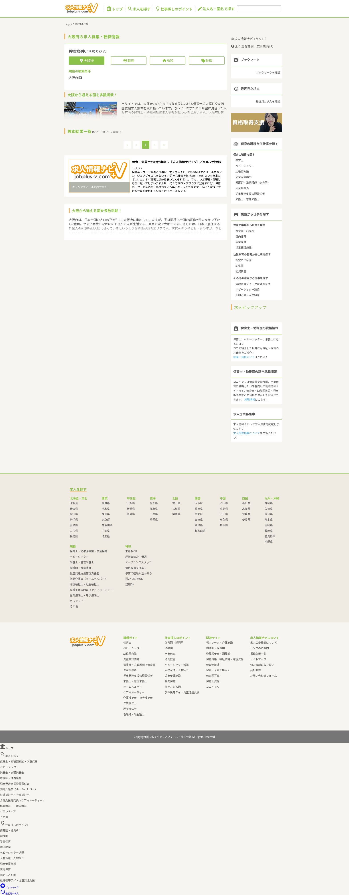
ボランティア (78, 601)
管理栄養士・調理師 (218, 653)
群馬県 (106, 514)
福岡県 (269, 503)
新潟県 (131, 508)
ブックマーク (9, 887)
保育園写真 (212, 675)
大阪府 (199, 503)
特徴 (206, 60)
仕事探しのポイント (174, 9)
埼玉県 (106, 536)
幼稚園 (239, 265)
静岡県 (154, 519)
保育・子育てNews (217, 670)
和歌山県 (200, 530)
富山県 (176, 503)
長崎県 (269, 530)
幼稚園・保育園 (215, 648)
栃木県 (106, 508)
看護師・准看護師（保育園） (252, 182)
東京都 (106, 519)
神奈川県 (107, 525)
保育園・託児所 (244, 231)
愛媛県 (246, 519)
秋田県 (74, 514)
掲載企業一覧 (258, 653)
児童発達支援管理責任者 (250, 193)
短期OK (129, 584)
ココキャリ (212, 686)
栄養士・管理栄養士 (247, 199)
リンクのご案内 (259, 648)
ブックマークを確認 (268, 72)
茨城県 (106, 503)
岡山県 (224, 503)
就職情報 (249, 399)
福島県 (74, 536)
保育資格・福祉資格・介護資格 (224, 659)
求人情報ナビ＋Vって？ (249, 38)
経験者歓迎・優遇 (136, 556)
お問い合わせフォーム (263, 675)
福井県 (176, 514)
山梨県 (131, 503)
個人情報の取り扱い (262, 664)
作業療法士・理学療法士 (84, 595)
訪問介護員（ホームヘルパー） (88, 578)
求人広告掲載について (246, 433)
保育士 (239, 160)
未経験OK (131, 551)
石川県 (176, 508)
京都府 (199, 514)
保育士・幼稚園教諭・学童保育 (88, 551)
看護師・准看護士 (134, 714)
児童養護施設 (243, 247)
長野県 (131, 514)
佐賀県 (269, 508)
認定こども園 (243, 260)
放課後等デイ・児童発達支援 (252, 284)
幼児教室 (240, 271)
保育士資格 (212, 681)
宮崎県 (269, 525)
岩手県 (74, 519)
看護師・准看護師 (80, 568)
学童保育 (240, 242)
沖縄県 (269, 541)
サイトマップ (258, 659)
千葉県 (106, 530)
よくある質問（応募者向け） (253, 46)
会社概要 (255, 670)
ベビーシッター (244, 166)
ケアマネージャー (133, 692)
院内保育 (240, 236)
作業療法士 (130, 703)
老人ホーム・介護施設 (219, 642)
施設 (167, 60)
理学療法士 (130, 708)
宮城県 (74, 525)
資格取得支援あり (136, 568)
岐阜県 (154, 508)
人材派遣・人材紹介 (247, 295)
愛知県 (154, 503)
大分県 (269, 514)
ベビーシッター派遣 (247, 289)
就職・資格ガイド (244, 357)
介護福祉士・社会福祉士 (84, 584)
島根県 (224, 525)
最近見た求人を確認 (268, 101)
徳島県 (246, 514)
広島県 (224, 508)
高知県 (246, 508)
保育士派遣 (212, 664)
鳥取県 (224, 519)
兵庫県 (199, 508)
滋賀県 (199, 519)
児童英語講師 (243, 177)
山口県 (224, 514)
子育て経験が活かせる (138, 573)
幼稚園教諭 (242, 171)
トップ (115, 9)
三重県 (154, 514)
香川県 (246, 503)
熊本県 (269, 519)
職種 (128, 60)
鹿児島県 (270, 536)
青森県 (74, 508)
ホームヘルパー (132, 686)
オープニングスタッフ (138, 562)
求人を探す (138, 9)
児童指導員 (242, 188)
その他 (74, 606)
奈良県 (199, 525)
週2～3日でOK (134, 578)
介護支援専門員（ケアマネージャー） (92, 590)
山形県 (74, 530)
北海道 (74, 503)
